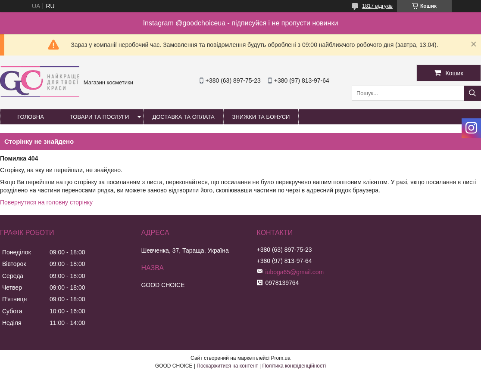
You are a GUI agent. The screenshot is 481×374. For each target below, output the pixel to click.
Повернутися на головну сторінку (46, 202)
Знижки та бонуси (261, 117)
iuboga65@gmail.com (294, 272)
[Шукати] (472, 93)
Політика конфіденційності (294, 366)
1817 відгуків (377, 6)
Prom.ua (280, 358)
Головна (30, 117)
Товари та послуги (99, 117)
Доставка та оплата (183, 117)
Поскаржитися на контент (227, 366)
